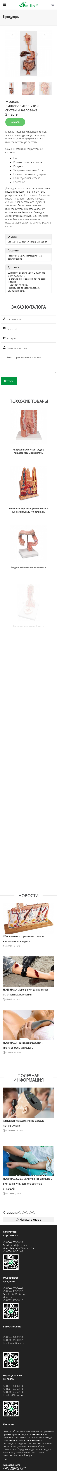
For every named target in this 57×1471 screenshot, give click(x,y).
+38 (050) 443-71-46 (13, 1251)
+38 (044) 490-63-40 (13, 1385)
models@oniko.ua (18, 1245)
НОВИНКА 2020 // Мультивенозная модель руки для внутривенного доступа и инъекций (27, 1183)
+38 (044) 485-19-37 (13, 1291)
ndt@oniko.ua (16, 1395)
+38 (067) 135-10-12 (13, 1300)
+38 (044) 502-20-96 (13, 1242)
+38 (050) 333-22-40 (13, 1391)
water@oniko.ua (17, 1343)
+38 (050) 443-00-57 (13, 1340)
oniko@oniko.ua (17, 1294)
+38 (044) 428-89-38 (13, 1337)
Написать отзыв (28, 1220)
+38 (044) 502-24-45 (13, 1288)
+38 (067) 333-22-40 (13, 1388)
